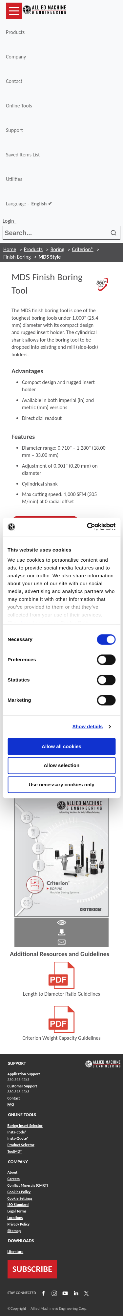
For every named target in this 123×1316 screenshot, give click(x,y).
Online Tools (19, 106)
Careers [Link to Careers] (14, 1179)
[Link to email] (62, 942)
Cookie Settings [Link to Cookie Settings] (20, 1198)
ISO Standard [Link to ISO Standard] (18, 1204)
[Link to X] (86, 1293)
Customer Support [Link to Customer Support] (22, 1086)
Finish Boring (17, 257)
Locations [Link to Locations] (15, 1217)
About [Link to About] (13, 1172)
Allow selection (61, 765)
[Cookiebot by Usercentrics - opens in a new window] (87, 526)
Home (9, 249)
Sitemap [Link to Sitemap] (14, 1230)
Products (15, 32)
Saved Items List (23, 155)
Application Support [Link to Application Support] (24, 1074)
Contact (14, 81)
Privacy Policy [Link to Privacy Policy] (19, 1224)
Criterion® (82, 249)
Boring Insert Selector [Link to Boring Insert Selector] (25, 1125)
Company (16, 57)
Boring (57, 249)
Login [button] (9, 221)
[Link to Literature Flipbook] (61, 855)
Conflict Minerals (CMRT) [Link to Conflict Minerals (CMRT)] (28, 1185)
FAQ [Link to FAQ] (11, 1104)
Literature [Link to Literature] (16, 1251)
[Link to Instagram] (53, 1293)
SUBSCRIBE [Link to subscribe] (32, 1269)
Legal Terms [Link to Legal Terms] (17, 1211)
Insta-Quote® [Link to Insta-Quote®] (18, 1138)
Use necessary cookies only (61, 784)
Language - (29, 203)
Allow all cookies (61, 746)
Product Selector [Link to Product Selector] (21, 1145)
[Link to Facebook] (43, 1293)
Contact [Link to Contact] (14, 1098)
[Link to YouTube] (64, 1293)
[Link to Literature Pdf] (62, 922)
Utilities (14, 179)
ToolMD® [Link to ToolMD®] (15, 1151)
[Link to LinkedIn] (75, 1293)
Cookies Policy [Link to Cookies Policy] (19, 1192)
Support (14, 130)
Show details (87, 726)
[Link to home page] (44, 11)
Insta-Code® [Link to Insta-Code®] (17, 1132)
